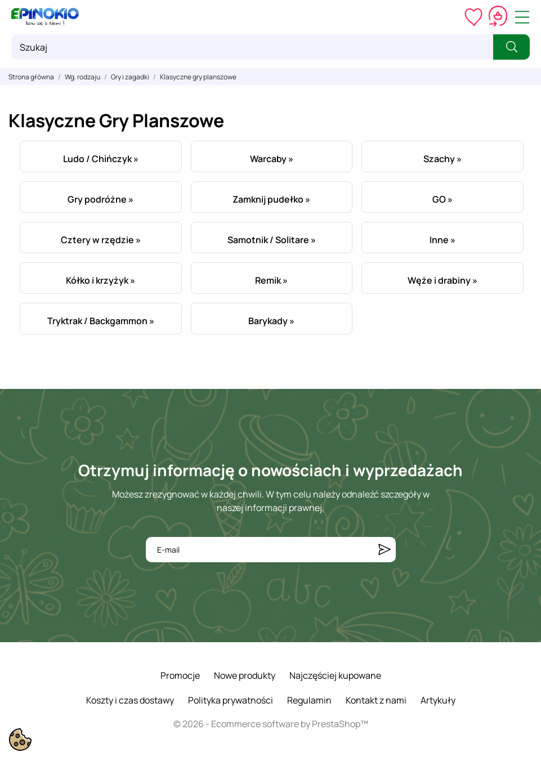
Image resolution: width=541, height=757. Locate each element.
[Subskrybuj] (384, 550)
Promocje (180, 675)
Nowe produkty (244, 675)
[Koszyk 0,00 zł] (498, 17)
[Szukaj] (252, 47)
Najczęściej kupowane (335, 675)
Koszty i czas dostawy (130, 700)
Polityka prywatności (230, 700)
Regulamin (309, 700)
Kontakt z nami (376, 700)
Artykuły (438, 700)
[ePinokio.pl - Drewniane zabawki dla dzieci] (45, 17)
